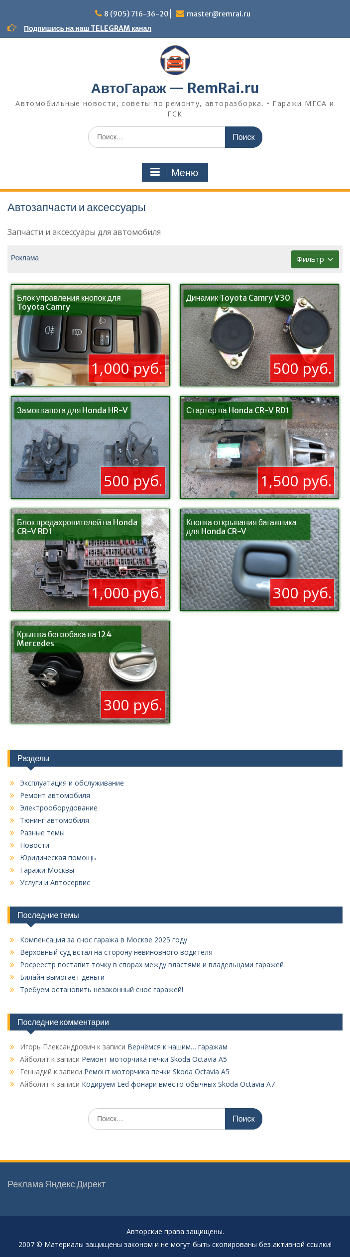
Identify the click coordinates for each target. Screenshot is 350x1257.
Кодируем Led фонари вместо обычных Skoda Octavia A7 (178, 1084)
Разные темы (42, 832)
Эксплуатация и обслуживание (72, 783)
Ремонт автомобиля (55, 795)
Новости (34, 845)
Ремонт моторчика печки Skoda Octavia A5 (154, 1059)
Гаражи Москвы (47, 870)
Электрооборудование (59, 807)
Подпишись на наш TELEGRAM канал (87, 28)
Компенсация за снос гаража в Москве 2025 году (103, 939)
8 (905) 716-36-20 (136, 13)
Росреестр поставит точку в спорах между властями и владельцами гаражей (152, 964)
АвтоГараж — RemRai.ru (175, 88)
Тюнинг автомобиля (54, 820)
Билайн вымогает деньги (62, 977)
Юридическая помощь (58, 857)
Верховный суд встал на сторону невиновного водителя (116, 952)
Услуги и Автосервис (55, 882)
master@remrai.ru (218, 13)
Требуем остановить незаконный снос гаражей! (101, 989)
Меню (173, 172)
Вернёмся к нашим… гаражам (177, 1046)
